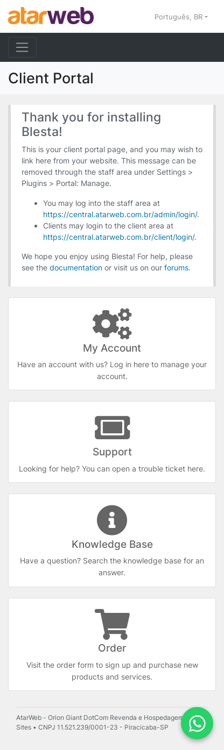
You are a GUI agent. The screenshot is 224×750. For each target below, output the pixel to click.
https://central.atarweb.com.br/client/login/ (118, 236)
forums (176, 267)
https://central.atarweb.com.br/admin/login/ (120, 214)
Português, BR (180, 16)
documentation (76, 267)
